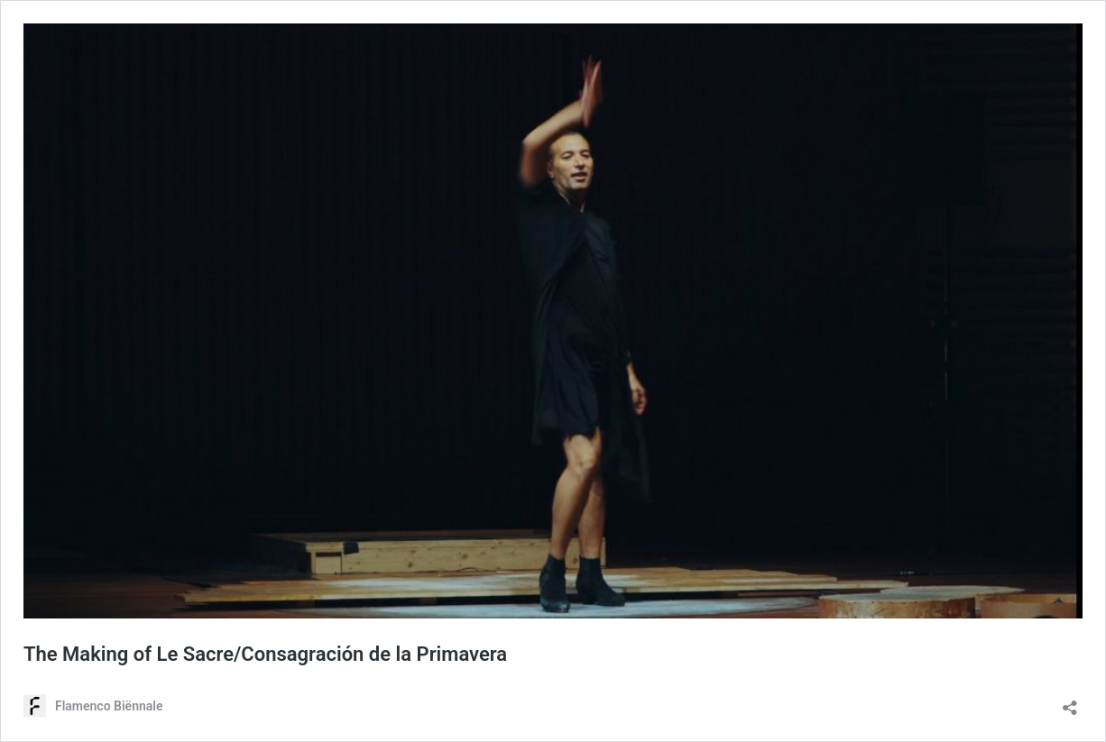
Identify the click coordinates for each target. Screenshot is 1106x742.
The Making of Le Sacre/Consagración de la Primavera (265, 654)
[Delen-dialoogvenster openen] (1070, 702)
